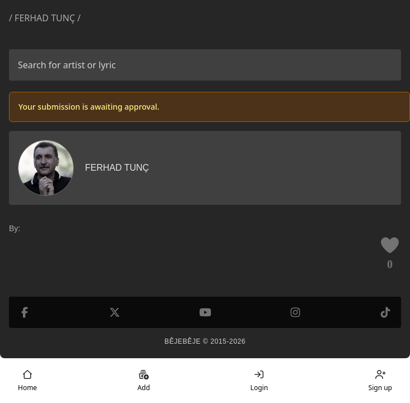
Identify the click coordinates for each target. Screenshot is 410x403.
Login (259, 380)
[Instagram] (295, 312)
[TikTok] (385, 312)
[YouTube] (205, 312)
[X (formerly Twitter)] (114, 312)
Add (144, 380)
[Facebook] (24, 312)
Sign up (380, 380)
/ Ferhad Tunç (42, 18)
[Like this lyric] (390, 245)
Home (27, 380)
